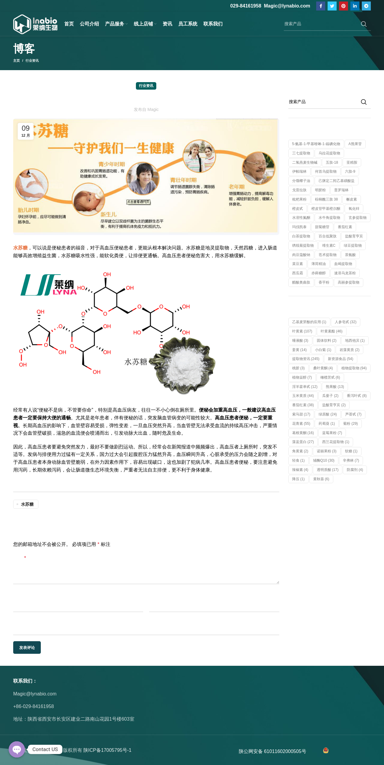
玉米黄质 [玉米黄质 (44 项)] (303, 396)
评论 (19, 558)
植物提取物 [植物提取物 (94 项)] (354, 368)
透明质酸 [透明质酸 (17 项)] (328, 470)
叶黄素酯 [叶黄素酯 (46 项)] (332, 331)
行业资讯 (32, 60)
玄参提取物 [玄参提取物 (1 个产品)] (358, 218)
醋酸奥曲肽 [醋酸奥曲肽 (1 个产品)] (301, 282)
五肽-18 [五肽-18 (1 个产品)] (332, 162)
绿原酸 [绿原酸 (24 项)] (328, 414)
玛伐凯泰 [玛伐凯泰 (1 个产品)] (299, 227)
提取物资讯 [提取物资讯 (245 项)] (306, 359)
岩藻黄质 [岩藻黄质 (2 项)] (349, 350)
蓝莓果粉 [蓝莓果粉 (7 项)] (332, 433)
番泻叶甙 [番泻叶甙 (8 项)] (357, 396)
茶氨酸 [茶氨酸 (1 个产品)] (350, 255)
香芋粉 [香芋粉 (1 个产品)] (324, 282)
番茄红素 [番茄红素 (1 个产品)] (345, 227)
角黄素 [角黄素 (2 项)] (300, 451)
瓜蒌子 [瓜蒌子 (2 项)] (330, 396)
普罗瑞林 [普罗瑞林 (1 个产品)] (341, 190)
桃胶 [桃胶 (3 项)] (298, 368)
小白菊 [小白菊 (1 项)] (323, 350)
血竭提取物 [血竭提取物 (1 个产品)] (343, 264)
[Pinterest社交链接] (343, 5)
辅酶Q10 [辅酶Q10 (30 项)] (323, 460)
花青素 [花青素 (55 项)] (301, 423)
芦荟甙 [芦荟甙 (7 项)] (353, 414)
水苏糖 (27, 504)
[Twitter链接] (332, 5)
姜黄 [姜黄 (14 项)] (299, 350)
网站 (18, 620)
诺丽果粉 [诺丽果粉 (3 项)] (327, 451)
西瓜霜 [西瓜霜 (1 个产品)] (297, 273)
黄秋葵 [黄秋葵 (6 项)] (321, 479)
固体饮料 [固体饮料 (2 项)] (327, 340)
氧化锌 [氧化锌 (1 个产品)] (354, 209)
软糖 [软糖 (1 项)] (351, 451)
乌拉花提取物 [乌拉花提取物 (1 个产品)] (329, 153)
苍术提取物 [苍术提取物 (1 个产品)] (328, 255)
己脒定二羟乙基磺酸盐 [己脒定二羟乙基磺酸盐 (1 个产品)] (337, 181)
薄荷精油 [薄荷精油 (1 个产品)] (318, 264)
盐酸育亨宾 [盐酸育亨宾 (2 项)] (334, 405)
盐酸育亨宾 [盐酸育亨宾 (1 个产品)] (354, 236)
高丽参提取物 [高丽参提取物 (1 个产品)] (348, 282)
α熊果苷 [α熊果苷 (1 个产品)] (355, 144)
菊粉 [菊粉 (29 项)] (350, 423)
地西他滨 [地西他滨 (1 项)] (355, 340)
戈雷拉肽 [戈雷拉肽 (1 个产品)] (299, 190)
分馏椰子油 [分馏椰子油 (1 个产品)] (301, 181)
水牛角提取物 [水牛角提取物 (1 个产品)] (329, 218)
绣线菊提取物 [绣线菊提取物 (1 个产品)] (303, 245)
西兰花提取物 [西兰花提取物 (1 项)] (335, 442)
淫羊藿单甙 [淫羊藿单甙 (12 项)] (305, 387)
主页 (16, 60)
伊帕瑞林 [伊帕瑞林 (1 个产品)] (299, 171)
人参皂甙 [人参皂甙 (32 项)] (346, 322)
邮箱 (154, 597)
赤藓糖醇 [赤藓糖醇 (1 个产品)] (318, 273)
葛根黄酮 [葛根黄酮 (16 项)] (303, 433)
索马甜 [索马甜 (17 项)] (301, 414)
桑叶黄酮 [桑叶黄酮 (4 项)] (323, 368)
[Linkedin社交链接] (354, 5)
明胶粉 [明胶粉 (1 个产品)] (320, 190)
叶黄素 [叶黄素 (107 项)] (302, 331)
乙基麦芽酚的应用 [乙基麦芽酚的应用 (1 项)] (309, 322)
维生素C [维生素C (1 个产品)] (329, 245)
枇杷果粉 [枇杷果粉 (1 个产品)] (299, 199)
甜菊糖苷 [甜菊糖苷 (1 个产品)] (322, 227)
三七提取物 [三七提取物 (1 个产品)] (301, 153)
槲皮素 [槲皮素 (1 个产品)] (351, 199)
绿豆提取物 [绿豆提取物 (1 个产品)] (353, 245)
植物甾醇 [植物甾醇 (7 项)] (302, 377)
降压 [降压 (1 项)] (298, 479)
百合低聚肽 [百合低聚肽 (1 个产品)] (328, 236)
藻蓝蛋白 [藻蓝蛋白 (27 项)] (303, 442)
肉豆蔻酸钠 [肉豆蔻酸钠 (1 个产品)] (301, 255)
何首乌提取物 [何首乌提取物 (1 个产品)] (326, 171)
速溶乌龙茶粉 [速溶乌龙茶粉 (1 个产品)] (345, 273)
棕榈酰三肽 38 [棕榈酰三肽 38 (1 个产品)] (326, 199)
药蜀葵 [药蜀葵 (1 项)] (327, 423)
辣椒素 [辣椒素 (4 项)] (300, 470)
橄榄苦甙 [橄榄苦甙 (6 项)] (330, 377)
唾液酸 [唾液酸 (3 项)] (300, 340)
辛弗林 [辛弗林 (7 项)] (351, 460)
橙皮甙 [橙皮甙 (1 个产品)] (297, 209)
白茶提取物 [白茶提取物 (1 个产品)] (301, 236)
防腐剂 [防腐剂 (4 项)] (355, 470)
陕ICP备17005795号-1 (107, 750)
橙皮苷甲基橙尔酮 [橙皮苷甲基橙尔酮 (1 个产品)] (325, 209)
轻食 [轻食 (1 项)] (298, 460)
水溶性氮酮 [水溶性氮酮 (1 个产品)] (301, 218)
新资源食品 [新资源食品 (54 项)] (340, 359)
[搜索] (327, 24)
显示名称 (22, 597)
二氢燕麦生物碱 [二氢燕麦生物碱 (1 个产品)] (304, 162)
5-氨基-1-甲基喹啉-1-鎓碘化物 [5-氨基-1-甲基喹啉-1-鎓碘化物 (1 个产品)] (316, 144)
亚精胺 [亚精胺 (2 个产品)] (351, 162)
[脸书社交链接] (320, 5)
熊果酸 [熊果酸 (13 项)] (335, 387)
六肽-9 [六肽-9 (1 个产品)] (350, 171)
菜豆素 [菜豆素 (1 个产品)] (297, 264)
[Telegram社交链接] (366, 5)
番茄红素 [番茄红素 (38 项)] (303, 405)
